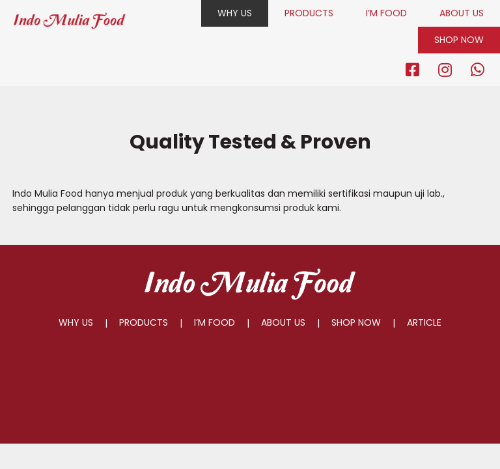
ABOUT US (461, 13)
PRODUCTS (309, 13)
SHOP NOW (459, 39)
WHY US (234, 13)
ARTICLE (424, 322)
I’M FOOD (386, 13)
